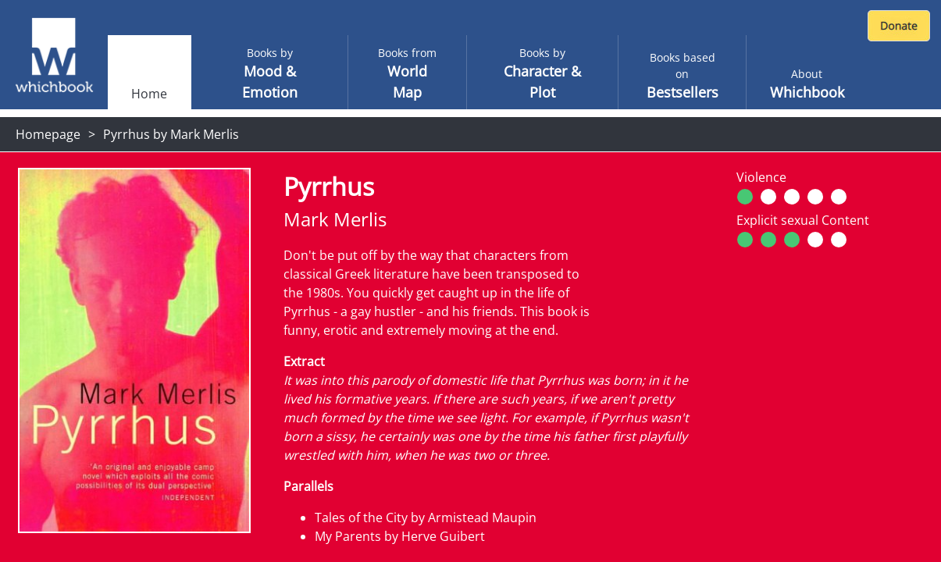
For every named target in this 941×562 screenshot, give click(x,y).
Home (149, 93)
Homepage (48, 134)
